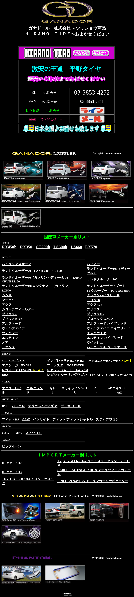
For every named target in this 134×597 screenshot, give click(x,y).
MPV (19, 432)
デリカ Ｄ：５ (71, 406)
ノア (5, 342)
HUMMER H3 (12, 472)
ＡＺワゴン (34, 433)
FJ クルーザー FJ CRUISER (108, 290)
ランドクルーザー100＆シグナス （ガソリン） (36, 286)
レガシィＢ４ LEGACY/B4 (67, 370)
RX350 (26, 246)
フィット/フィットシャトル (73, 419)
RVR (5, 406)
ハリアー (93, 264)
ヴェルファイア (13, 328)
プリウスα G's (12, 319)
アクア (7, 304)
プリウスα (9, 314)
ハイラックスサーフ (16, 264)
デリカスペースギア (42, 406)
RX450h (9, 246)
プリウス (93, 309)
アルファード (11, 323)
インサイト (41, 419)
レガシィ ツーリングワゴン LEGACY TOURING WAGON (89, 374)
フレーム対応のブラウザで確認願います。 (67, 94)
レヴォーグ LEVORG (23, 370)
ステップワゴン (107, 419)
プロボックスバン (100, 319)
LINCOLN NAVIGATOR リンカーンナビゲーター (92, 481)
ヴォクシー (10, 333)
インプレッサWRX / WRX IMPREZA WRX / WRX (89, 360)
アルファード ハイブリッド (107, 323)
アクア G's (94, 304)
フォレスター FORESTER (65, 365)
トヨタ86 (93, 300)
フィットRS (10, 419)
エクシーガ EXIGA (17, 365)
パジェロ (18, 406)
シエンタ (8, 347)
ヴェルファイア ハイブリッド (108, 328)
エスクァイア (96, 333)
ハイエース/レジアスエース (107, 347)
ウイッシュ (95, 342)
